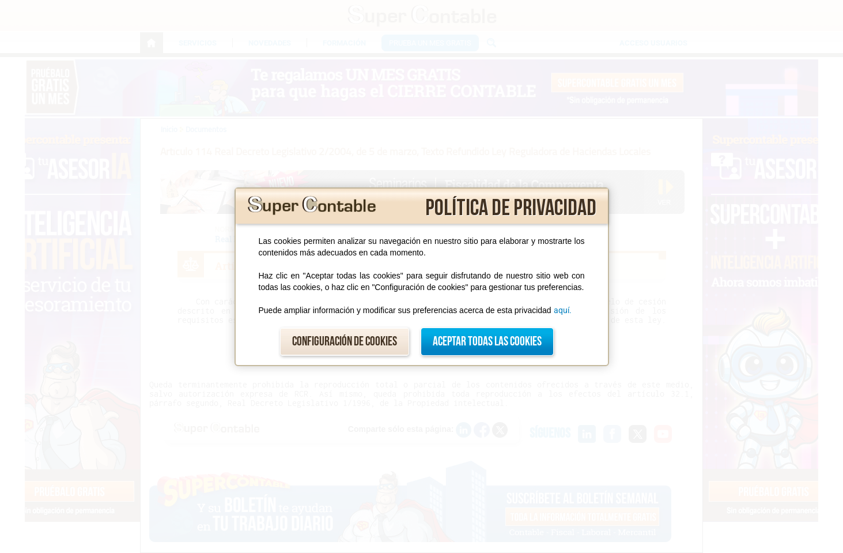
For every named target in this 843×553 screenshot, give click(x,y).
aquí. (563, 310)
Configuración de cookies (344, 341)
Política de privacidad (510, 208)
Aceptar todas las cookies (487, 341)
